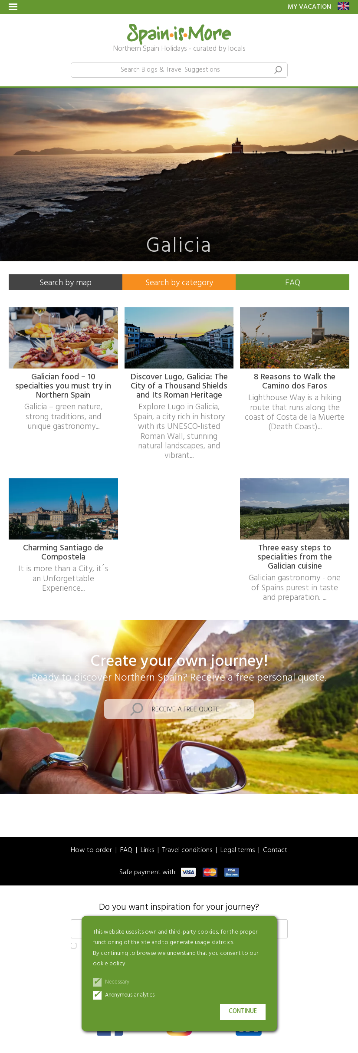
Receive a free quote (185, 709)
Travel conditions (187, 850)
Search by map (65, 283)
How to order (91, 850)
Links (147, 850)
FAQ (292, 283)
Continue (243, 1012)
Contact (275, 850)
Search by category (179, 283)
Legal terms (237, 850)
